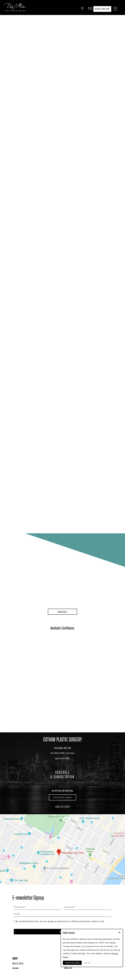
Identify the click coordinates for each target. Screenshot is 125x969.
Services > (62, 612)
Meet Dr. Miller (18, 963)
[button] (80, 9)
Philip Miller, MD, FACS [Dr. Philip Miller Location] (62, 748)
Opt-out (87, 963)
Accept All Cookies (72, 963)
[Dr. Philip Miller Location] (62, 756)
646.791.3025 (62, 806)
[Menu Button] (114, 9)
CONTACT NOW (62, 797)
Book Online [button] (101, 9)
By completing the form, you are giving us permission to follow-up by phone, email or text (58, 921)
